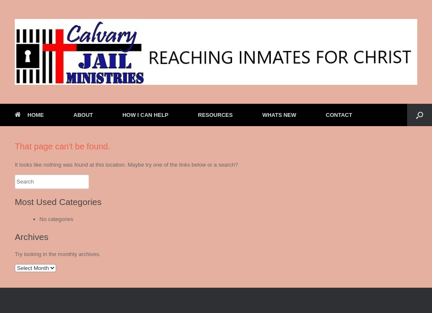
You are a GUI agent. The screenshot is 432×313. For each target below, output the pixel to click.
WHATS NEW (279, 115)
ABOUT (83, 115)
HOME (29, 115)
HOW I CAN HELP (145, 115)
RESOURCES (215, 115)
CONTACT (339, 115)
